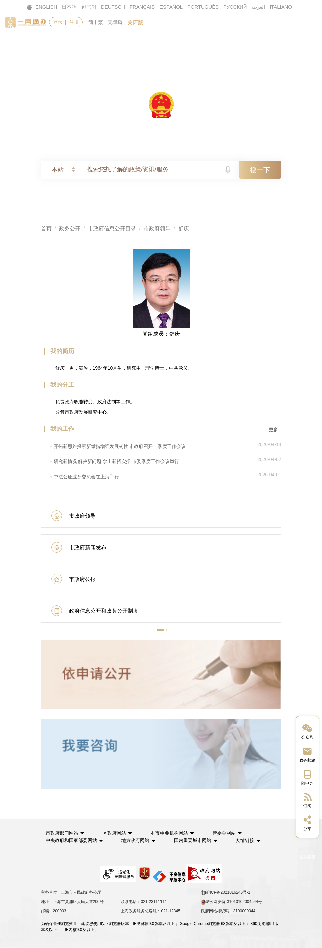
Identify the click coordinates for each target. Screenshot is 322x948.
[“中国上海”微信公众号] (307, 731)
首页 (56, 42)
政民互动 (218, 42)
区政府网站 (116, 832)
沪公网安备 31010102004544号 (231, 901)
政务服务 (93, 42)
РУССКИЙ (235, 7)
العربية (259, 7)
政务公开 (177, 42)
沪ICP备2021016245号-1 (225, 892)
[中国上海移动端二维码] (307, 777)
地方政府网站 (138, 839)
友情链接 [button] (253, 839)
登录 (57, 22)
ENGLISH (41, 7)
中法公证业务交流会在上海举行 (86, 476)
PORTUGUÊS (203, 7)
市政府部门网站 (63, 832)
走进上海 (260, 42)
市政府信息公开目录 (112, 228)
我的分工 (62, 384)
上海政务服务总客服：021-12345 (150, 910)
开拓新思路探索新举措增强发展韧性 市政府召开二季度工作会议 (120, 446)
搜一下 (260, 170)
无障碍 (115, 22)
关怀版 (136, 22)
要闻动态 (135, 42)
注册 (74, 22)
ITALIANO (281, 7)
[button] (160, 630)
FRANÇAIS (142, 7)
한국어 (88, 7)
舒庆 (183, 228)
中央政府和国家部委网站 (72, 839)
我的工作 (62, 428)
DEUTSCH (112, 7)
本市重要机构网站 (173, 832)
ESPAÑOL (171, 7)
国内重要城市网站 (196, 839)
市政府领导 (157, 228)
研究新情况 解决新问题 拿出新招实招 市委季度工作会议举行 (116, 461)
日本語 (68, 7)
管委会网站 (229, 832)
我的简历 (62, 351)
